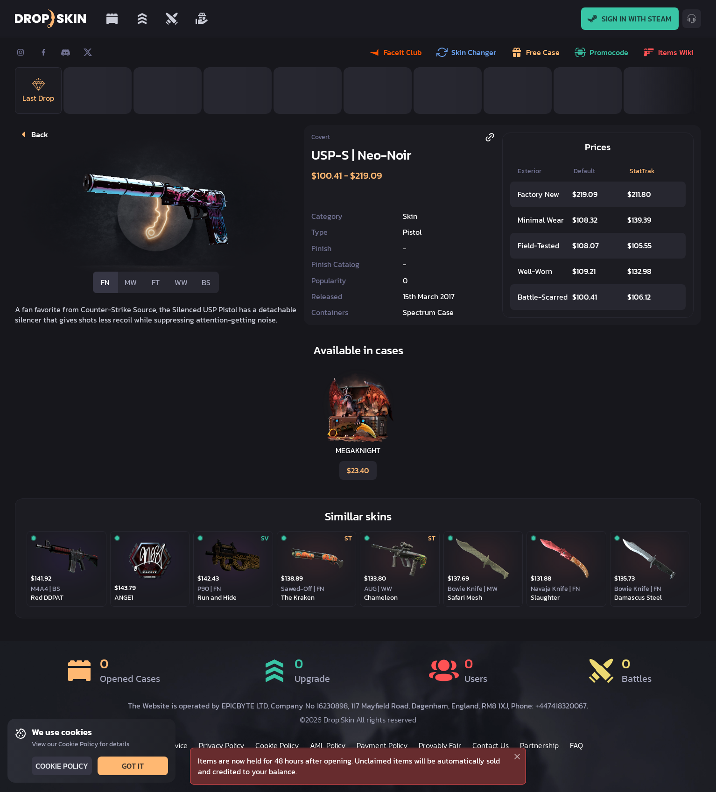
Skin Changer (467, 52)
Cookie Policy (61, 766)
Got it (132, 766)
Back (32, 134)
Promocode (602, 52)
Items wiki (669, 52)
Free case (536, 52)
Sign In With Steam (630, 18)
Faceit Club (396, 52)
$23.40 (357, 470)
